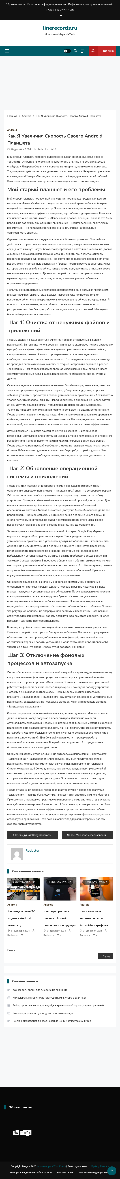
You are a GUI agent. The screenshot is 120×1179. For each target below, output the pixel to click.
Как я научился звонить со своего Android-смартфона (94, 918)
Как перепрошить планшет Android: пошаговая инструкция (60, 918)
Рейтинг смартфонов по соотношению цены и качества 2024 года (52, 1020)
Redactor (42, 149)
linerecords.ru (60, 28)
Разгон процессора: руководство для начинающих (43, 1013)
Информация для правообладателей (90, 4)
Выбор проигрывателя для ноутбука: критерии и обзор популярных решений (58, 1005)
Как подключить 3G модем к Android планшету (21, 918)
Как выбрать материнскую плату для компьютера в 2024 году (49, 997)
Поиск (11, 950)
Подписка (101, 51)
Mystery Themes (100, 1166)
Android (12, 130)
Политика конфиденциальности (46, 4)
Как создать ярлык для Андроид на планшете (40, 989)
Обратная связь (15, 4)
